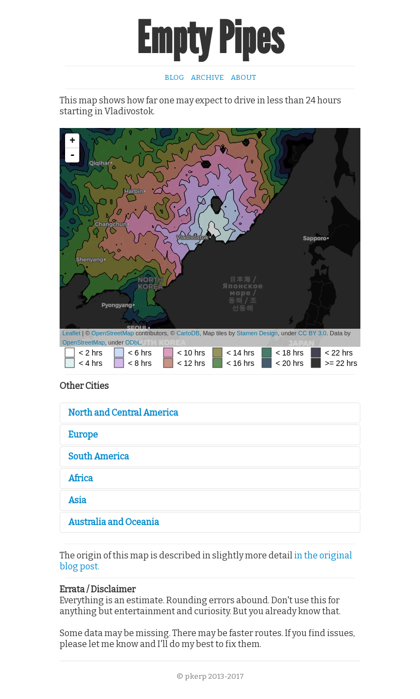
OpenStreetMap (112, 333)
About (243, 77)
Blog (174, 77)
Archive (207, 77)
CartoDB (188, 333)
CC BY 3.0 (312, 333)
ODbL (133, 342)
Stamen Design (257, 333)
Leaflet (71, 333)
